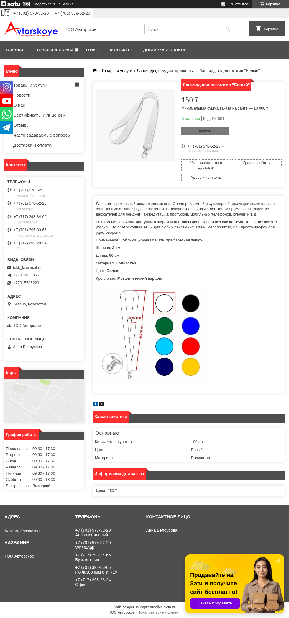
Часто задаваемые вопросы (42, 134)
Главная (15, 50)
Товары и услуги (54, 50)
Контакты (121, 50)
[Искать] (228, 29)
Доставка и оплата (164, 50)
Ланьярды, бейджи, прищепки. (166, 70)
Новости (21, 94)
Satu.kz (169, 607)
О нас (92, 50)
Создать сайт (44, 4)
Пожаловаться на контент (158, 612)
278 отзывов (238, 4)
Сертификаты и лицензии (39, 114)
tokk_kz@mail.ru (27, 267)
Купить (205, 131)
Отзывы (21, 124)
